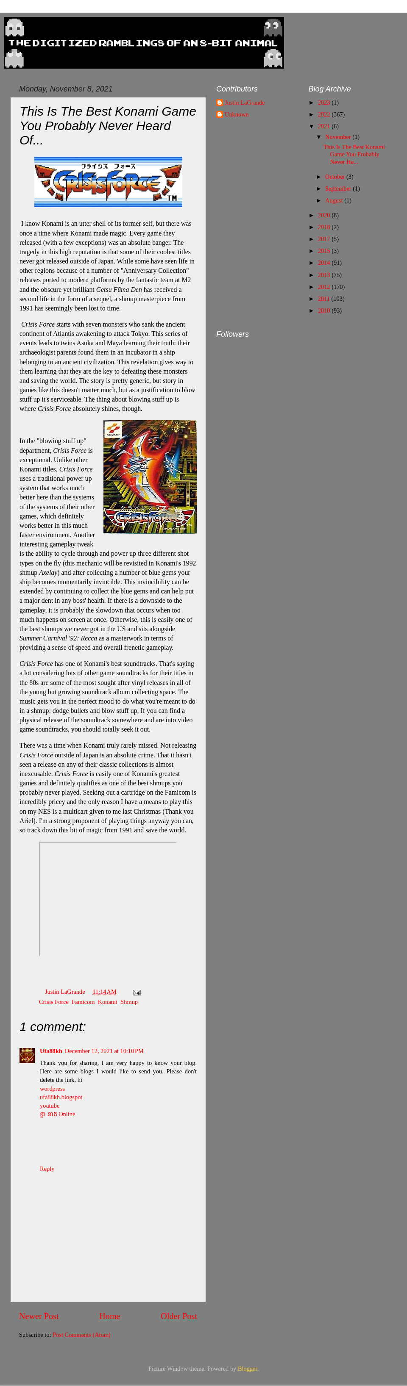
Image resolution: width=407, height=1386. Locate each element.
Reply (47, 1168)
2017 (325, 239)
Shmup (129, 1001)
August (334, 200)
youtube (49, 1105)
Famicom (83, 1001)
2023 (325, 102)
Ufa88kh (51, 1051)
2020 (325, 215)
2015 (325, 250)
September (339, 188)
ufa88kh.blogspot (61, 1097)
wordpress (52, 1088)
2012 (325, 286)
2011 (325, 298)
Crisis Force (54, 1001)
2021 (325, 126)
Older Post (179, 1316)
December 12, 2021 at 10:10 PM (104, 1051)
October (335, 176)
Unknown (237, 114)
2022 (325, 114)
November (338, 136)
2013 (325, 275)
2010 (325, 310)
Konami (107, 1001)
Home (109, 1316)
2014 (325, 262)
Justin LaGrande (245, 102)
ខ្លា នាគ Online (57, 1114)
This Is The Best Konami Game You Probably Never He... (354, 154)
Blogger (247, 1368)
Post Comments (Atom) (82, 1334)
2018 (325, 227)
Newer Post (39, 1316)
